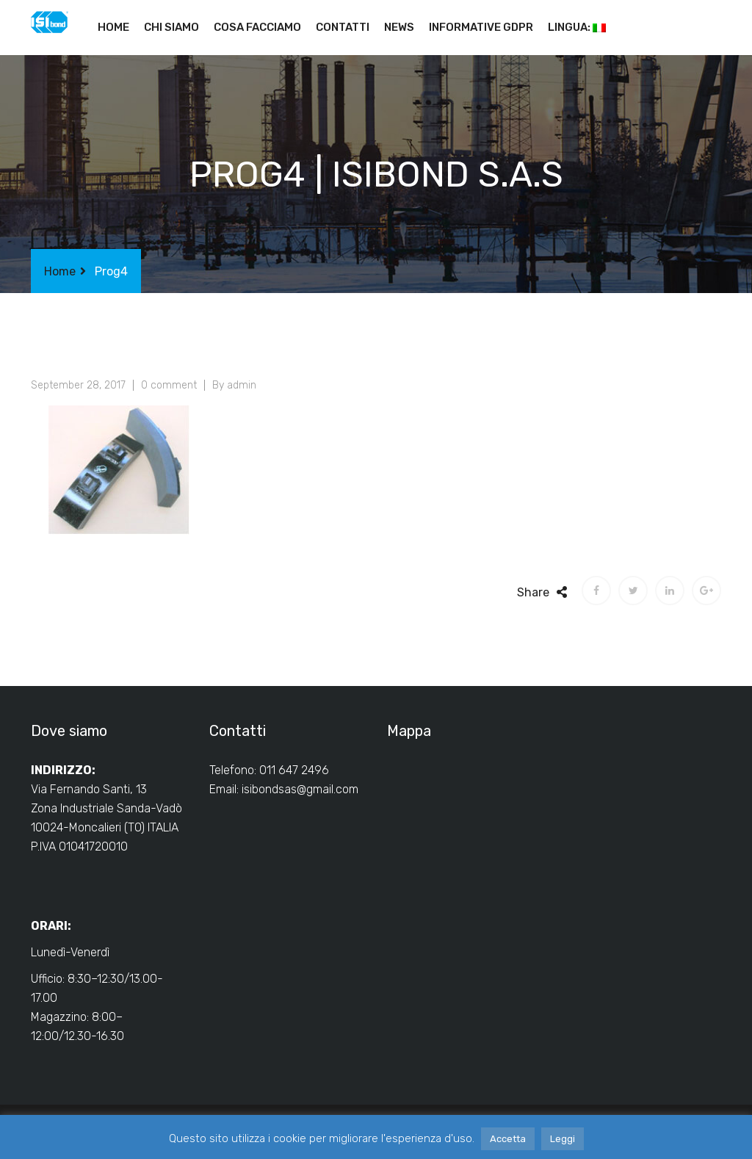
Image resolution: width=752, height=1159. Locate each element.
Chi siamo (171, 27)
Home (113, 27)
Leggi (562, 1138)
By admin (234, 385)
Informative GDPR (481, 27)
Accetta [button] (508, 1138)
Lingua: (577, 27)
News (399, 27)
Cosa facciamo (257, 27)
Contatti (342, 27)
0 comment (169, 385)
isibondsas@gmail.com (300, 789)
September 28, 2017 (78, 385)
